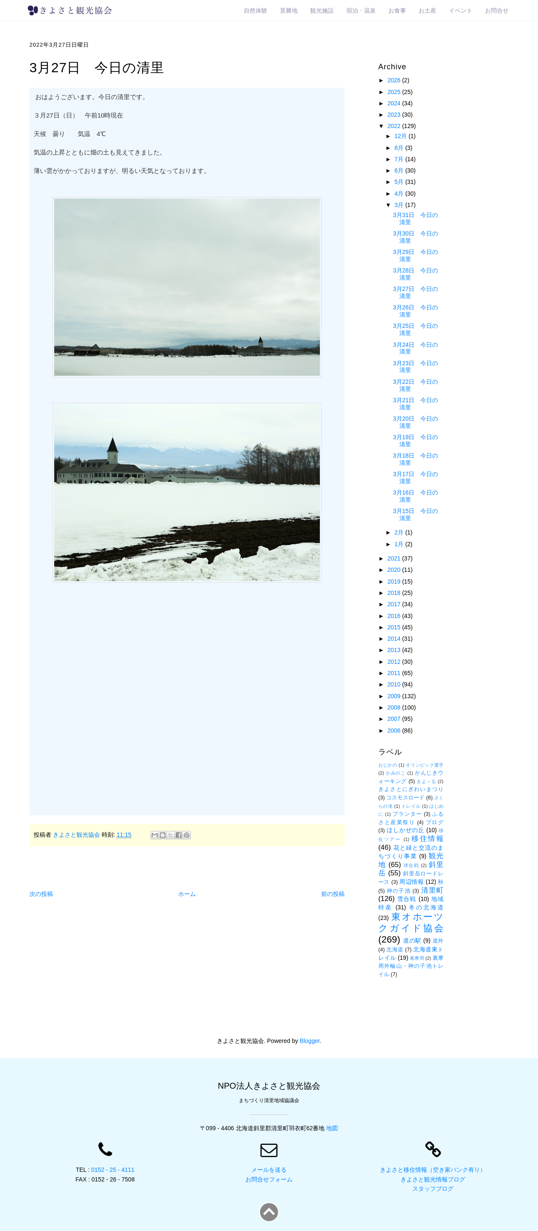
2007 (395, 718)
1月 (399, 544)
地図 (332, 1128)
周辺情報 (411, 881)
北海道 (394, 950)
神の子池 (399, 891)
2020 (395, 569)
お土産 (427, 10)
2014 (395, 638)
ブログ (434, 822)
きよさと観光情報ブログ (433, 1179)
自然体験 (255, 10)
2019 (395, 581)
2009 (395, 696)
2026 (395, 80)
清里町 (432, 890)
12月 (401, 136)
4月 (399, 193)
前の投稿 (333, 894)
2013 (395, 650)
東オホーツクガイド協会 (410, 922)
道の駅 (412, 940)
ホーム (187, 894)
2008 (395, 707)
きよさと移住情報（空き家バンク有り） (433, 1169)
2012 (395, 661)
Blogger (309, 1040)
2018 (395, 592)
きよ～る (426, 781)
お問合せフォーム (269, 1179)
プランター (407, 814)
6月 (399, 170)
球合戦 (411, 865)
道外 (438, 941)
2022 (395, 126)
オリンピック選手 (424, 764)
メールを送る (269, 1169)
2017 (395, 604)
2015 (395, 627)
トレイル (411, 806)
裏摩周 (417, 958)
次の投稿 (41, 894)
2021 (395, 558)
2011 (395, 673)
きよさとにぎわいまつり (410, 789)
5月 (399, 181)
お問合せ (497, 10)
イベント (460, 10)
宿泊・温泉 (361, 10)
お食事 (397, 10)
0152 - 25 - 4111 (112, 1169)
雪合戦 (407, 899)
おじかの (387, 764)
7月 (399, 159)
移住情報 (427, 839)
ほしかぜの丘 (406, 830)
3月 (399, 205)
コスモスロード (405, 798)
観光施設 (322, 10)
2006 (395, 730)
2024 (395, 103)
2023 (395, 114)
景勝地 (289, 10)
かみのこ (396, 772)
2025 (395, 92)
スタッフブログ (433, 1188)
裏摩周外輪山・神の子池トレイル (410, 966)
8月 (399, 147)
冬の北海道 (426, 907)
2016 (395, 616)
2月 (399, 532)
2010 (395, 684)
